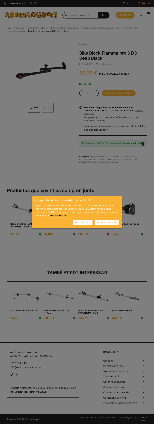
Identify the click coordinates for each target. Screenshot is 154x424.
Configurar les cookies (107, 222)
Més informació (58, 215)
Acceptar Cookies (82, 222)
